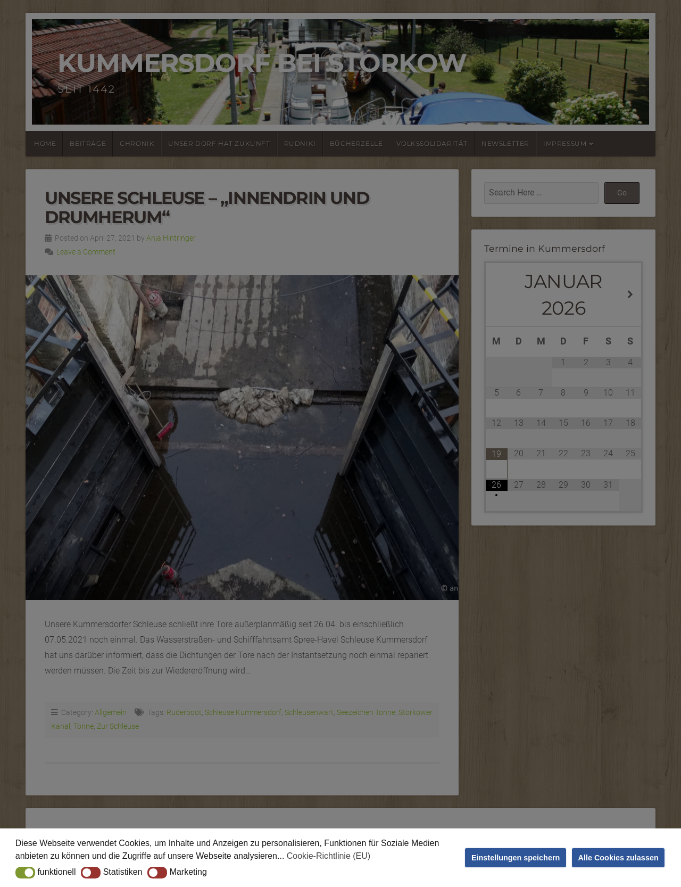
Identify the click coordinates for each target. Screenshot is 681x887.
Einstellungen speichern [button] (515, 857)
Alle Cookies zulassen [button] (618, 857)
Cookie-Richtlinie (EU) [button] (328, 855)
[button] (25, 872)
